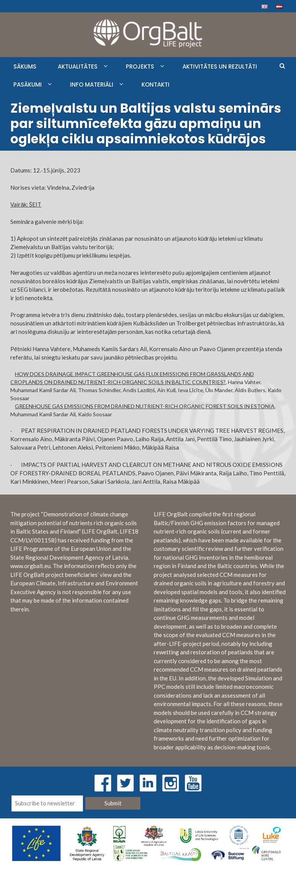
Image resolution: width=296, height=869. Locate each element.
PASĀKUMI (27, 84)
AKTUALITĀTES (78, 66)
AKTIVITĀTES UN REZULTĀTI (219, 66)
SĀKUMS (24, 66)
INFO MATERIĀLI (91, 84)
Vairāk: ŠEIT (25, 204)
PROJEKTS (140, 66)
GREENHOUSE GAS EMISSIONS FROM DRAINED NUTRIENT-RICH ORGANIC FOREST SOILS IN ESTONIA (145, 406)
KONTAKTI (155, 84)
